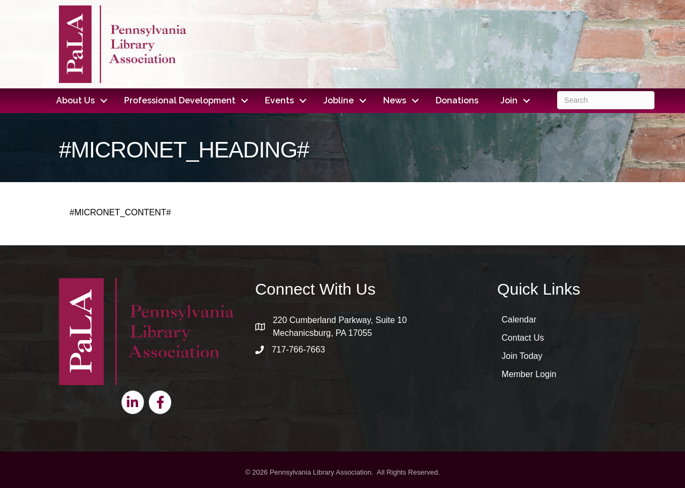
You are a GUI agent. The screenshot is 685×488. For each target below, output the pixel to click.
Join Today (521, 356)
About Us (75, 100)
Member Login (528, 374)
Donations (457, 100)
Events (279, 100)
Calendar (518, 319)
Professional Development (179, 100)
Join (508, 100)
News (394, 100)
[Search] (605, 100)
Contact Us (522, 337)
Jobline (338, 100)
